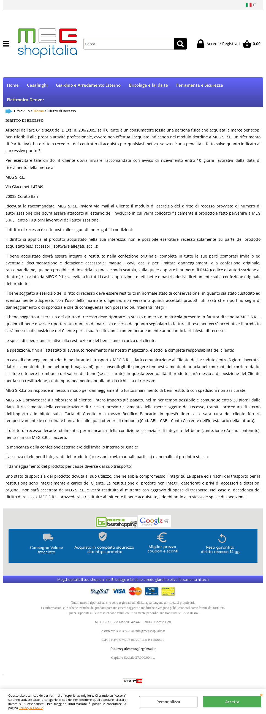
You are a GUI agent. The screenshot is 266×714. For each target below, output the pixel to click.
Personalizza (168, 701)
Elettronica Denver (25, 100)
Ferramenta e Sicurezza (199, 85)
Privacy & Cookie (31, 708)
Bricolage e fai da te (148, 85)
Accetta (232, 701)
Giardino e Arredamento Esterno (88, 85)
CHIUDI (261, 694)
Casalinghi (37, 85)
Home (13, 85)
